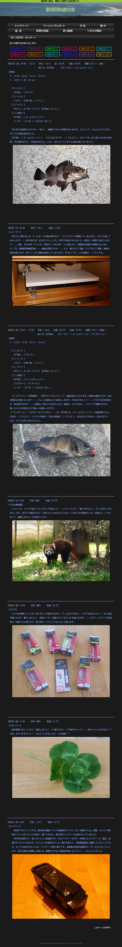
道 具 (18, 31)
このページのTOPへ (102, 928)
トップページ (22, 26)
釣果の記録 (42, 31)
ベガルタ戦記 (94, 31)
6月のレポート (104, 49)
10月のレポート (69, 54)
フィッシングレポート (54, 26)
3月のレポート (52, 49)
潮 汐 (103, 26)
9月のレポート (52, 54)
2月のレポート (35, 49)
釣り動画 (68, 31)
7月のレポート (18, 54)
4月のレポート (69, 49)
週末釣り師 (61, 8)
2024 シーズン (104, 54)
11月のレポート (87, 54)
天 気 (82, 26)
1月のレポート (18, 49)
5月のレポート (87, 49)
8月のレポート (35, 54)
